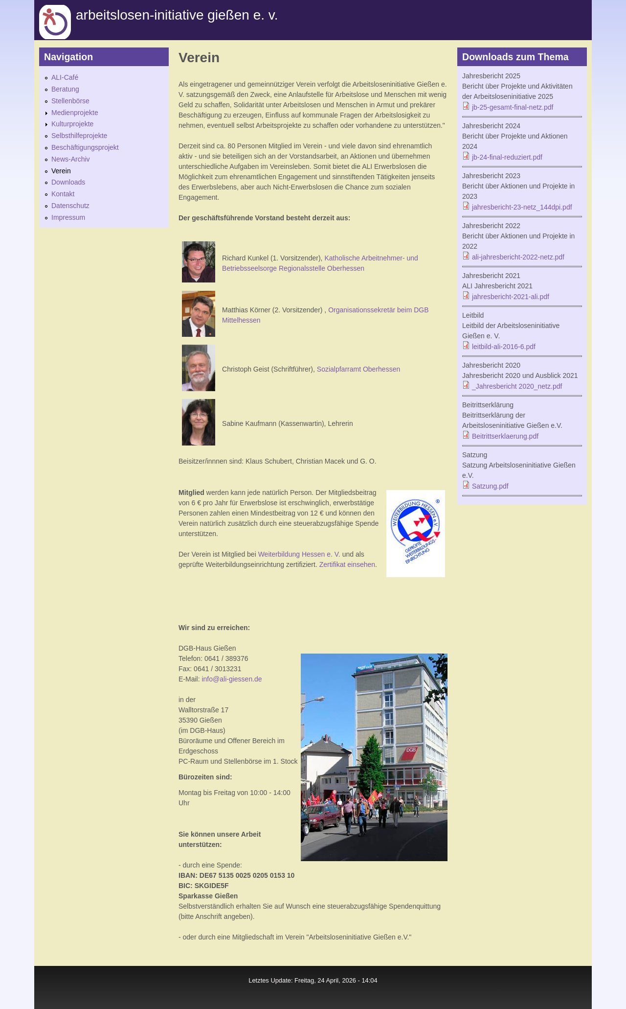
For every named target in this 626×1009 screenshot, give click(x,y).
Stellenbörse (70, 101)
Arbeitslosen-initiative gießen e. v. (177, 15)
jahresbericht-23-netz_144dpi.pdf (522, 207)
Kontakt (62, 194)
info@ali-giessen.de (231, 679)
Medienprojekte (74, 113)
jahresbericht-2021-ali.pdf (510, 297)
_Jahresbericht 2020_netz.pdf (517, 386)
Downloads (68, 182)
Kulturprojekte (72, 124)
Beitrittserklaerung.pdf (505, 436)
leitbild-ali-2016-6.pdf (504, 347)
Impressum (68, 217)
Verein (61, 171)
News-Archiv (70, 159)
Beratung (65, 89)
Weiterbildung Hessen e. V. (299, 554)
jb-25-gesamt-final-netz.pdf (513, 107)
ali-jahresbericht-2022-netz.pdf (518, 257)
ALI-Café (64, 77)
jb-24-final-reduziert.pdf (507, 157)
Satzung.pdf (490, 486)
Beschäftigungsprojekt (85, 147)
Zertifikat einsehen (347, 564)
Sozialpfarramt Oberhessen (358, 369)
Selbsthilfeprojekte (79, 136)
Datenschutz (70, 206)
